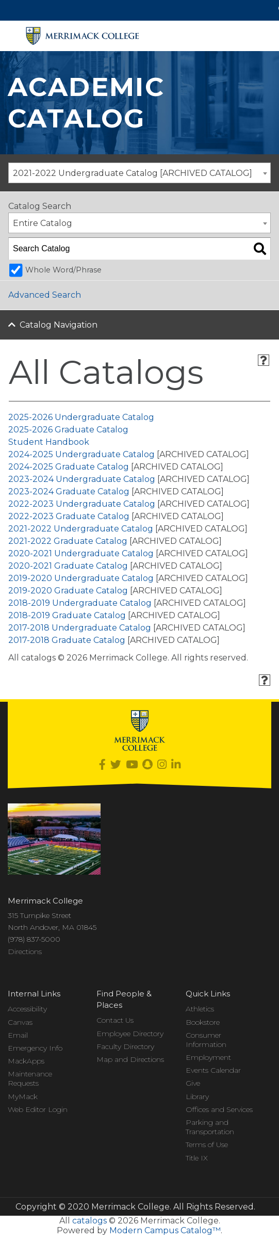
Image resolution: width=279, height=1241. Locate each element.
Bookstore (203, 1022)
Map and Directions (130, 1059)
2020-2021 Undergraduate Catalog (81, 553)
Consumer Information (206, 1039)
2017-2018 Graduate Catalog (66, 640)
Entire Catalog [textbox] (42, 223)
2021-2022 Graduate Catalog (67, 541)
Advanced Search (44, 295)
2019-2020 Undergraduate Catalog (81, 578)
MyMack (23, 1096)
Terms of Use (207, 1144)
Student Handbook (48, 442)
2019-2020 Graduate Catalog (68, 590)
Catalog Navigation (58, 325)
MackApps (26, 1061)
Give (193, 1083)
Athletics (200, 1008)
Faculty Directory (125, 1046)
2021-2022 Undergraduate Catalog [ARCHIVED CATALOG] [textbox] (132, 173)
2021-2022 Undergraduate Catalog (80, 529)
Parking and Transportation (210, 1127)
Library (197, 1096)
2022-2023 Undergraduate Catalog (81, 504)
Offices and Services (219, 1109)
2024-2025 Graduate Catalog (68, 467)
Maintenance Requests (30, 1078)
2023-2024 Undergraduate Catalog (81, 479)
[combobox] (139, 173)
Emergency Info (35, 1048)
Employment (208, 1057)
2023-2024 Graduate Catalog (68, 491)
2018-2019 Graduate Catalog (67, 615)
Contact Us (115, 1020)
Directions (25, 951)
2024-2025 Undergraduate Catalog (81, 454)
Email (18, 1035)
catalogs (89, 1221)
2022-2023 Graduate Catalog (68, 516)
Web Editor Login (38, 1109)
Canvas (20, 1022)
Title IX (197, 1158)
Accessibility (27, 1008)
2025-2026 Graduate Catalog (68, 429)
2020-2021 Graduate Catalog (68, 566)
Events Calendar (213, 1070)
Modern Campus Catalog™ (165, 1230)
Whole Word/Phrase (63, 270)
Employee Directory (129, 1033)
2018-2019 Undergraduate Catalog (80, 603)
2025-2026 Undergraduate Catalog (81, 417)
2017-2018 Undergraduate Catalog (79, 628)
